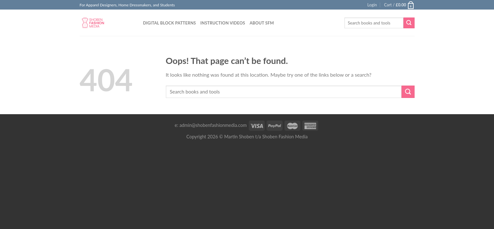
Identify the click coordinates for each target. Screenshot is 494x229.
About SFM (262, 22)
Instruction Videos (222, 22)
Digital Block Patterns (169, 22)
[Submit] (408, 22)
